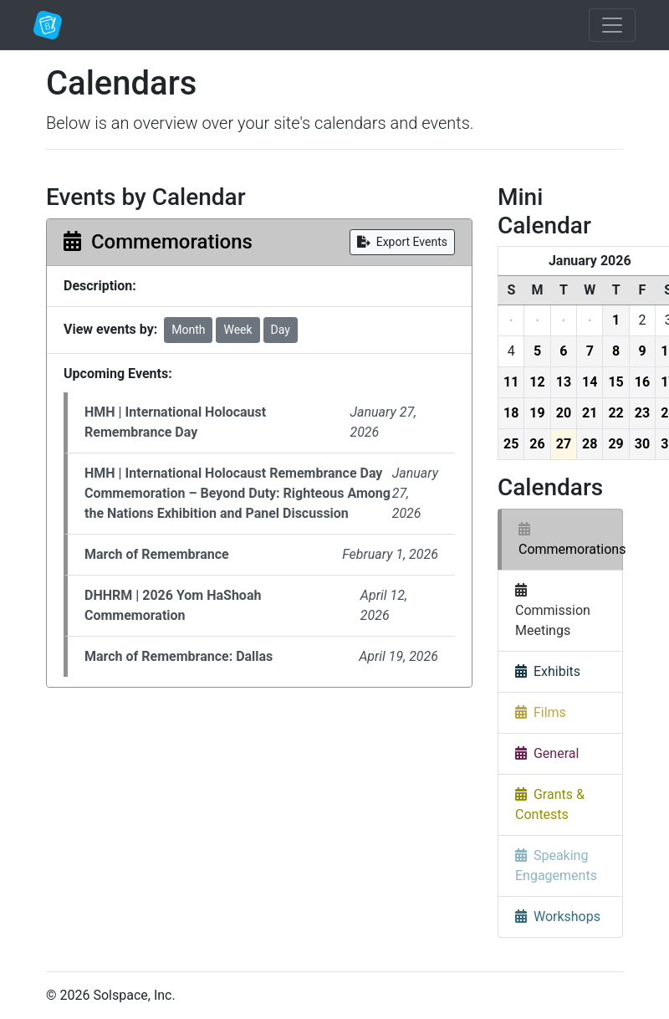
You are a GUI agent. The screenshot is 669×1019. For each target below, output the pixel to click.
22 (615, 413)
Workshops (557, 916)
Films (540, 712)
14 (589, 382)
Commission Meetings (552, 610)
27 (563, 444)
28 (589, 444)
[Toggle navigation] (612, 25)
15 (615, 382)
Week (237, 329)
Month (188, 329)
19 (536, 413)
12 (536, 382)
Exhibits (547, 671)
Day (280, 329)
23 (642, 413)
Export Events (402, 241)
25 (510, 444)
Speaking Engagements (556, 865)
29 (615, 444)
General (547, 753)
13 (563, 382)
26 (536, 444)
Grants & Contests (550, 804)
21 (589, 413)
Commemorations (570, 539)
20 (563, 413)
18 (510, 413)
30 (642, 444)
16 (642, 382)
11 (510, 382)
